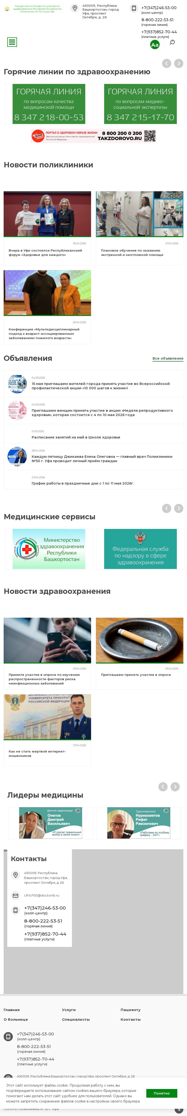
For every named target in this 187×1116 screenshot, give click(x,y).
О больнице (16, 1019)
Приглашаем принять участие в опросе (136, 675)
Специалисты (76, 1019)
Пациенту (130, 1009)
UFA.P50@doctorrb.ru (41, 895)
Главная (12, 1009)
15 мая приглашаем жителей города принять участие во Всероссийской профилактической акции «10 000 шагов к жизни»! (101, 386)
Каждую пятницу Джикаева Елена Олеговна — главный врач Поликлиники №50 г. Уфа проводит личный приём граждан (102, 458)
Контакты (131, 1019)
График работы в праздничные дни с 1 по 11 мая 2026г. (83, 483)
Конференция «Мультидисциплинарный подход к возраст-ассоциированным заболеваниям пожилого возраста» (44, 333)
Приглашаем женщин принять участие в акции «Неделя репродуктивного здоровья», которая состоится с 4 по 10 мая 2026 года (102, 412)
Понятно (162, 1093)
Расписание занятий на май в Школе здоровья (76, 437)
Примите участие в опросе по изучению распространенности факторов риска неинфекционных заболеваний (44, 679)
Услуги (69, 1009)
